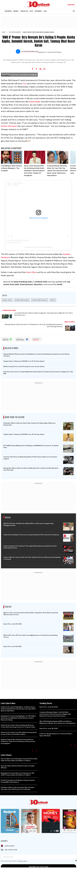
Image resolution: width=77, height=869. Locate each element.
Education (38, 284)
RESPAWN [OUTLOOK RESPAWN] (38, 11)
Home (3, 32)
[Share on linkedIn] (40, 69)
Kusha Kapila (34, 101)
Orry (24, 83)
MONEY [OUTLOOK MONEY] (16, 11)
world (59, 284)
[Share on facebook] (33, 69)
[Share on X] (36, 69)
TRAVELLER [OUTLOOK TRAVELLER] (24, 11)
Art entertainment (15, 32)
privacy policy (23, 861)
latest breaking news (23, 281)
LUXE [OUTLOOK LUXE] (45, 11)
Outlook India (41, 281)
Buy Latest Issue (11, 850)
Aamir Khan (31, 272)
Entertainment (26, 284)
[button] (32, 751)
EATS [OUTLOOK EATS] (31, 11)
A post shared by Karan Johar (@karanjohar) (38, 247)
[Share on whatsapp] (44, 69)
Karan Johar (7, 300)
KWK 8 (52, 300)
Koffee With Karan (22, 300)
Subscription (10, 846)
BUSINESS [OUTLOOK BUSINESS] (8, 11)
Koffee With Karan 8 (39, 300)
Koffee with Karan (9, 126)
